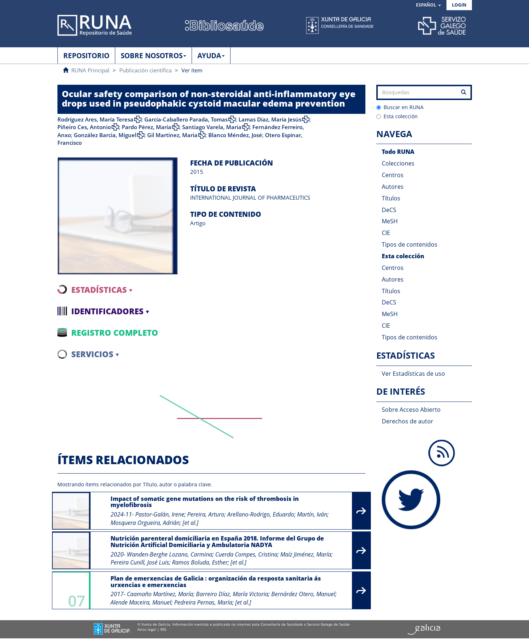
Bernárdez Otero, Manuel (303, 594)
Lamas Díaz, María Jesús (270, 119)
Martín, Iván (312, 514)
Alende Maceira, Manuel (141, 602)
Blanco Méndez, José (235, 135)
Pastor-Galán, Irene (159, 514)
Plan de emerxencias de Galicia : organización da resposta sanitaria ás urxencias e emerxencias (216, 581)
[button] (428, 5)
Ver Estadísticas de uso (413, 374)
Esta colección (397, 116)
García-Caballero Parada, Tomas (186, 119)
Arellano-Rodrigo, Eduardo (260, 514)
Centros (393, 175)
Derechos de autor (407, 421)
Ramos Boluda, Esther (200, 562)
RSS (163, 629)
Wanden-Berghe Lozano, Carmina (169, 554)
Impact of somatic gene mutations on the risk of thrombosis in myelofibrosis (205, 502)
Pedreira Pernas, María (203, 602)
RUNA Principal (90, 70)
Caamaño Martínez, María (160, 594)
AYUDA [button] (211, 55)
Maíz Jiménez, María (305, 554)
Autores (393, 187)
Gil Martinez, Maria (172, 135)
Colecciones (398, 163)
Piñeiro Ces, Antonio (84, 127)
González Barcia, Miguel (105, 135)
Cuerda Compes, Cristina (246, 554)
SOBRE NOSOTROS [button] (153, 55)
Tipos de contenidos (409, 244)
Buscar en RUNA (400, 107)
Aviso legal (146, 629)
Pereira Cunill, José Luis (140, 562)
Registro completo (114, 332)
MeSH (390, 221)
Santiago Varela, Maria (211, 127)
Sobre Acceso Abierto (411, 410)
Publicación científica (145, 70)
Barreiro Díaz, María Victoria (232, 594)
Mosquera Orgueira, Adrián (145, 523)
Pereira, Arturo (205, 514)
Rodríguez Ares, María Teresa (95, 119)
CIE (386, 233)
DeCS (389, 210)
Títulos (391, 198)
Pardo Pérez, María (146, 127)
